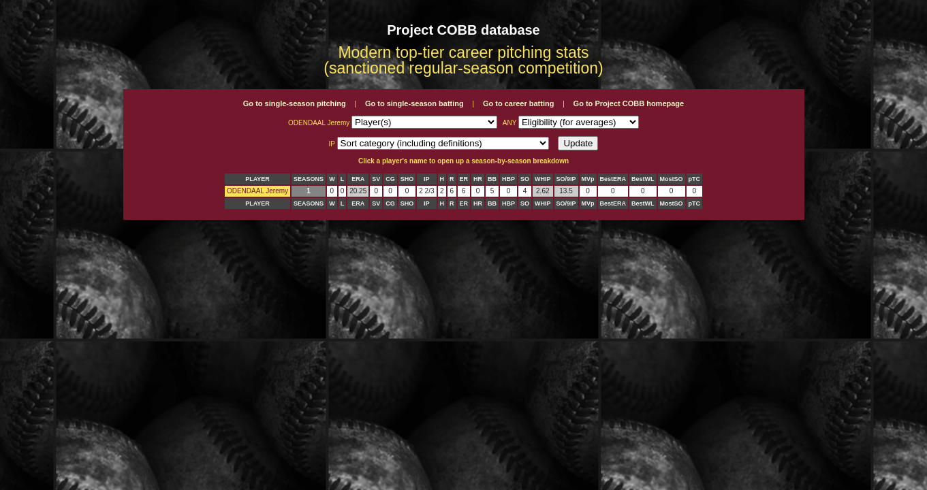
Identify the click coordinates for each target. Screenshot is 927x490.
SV (376, 179)
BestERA (613, 179)
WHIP (543, 179)
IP (427, 179)
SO (524, 179)
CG (390, 179)
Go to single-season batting (414, 103)
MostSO (671, 179)
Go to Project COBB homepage (629, 103)
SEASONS (309, 179)
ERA (357, 179)
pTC (695, 179)
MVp (588, 179)
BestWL (643, 179)
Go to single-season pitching (294, 103)
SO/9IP (566, 179)
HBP (508, 179)
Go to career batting (518, 103)
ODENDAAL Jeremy (257, 191)
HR (477, 179)
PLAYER (257, 179)
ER (464, 179)
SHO (407, 179)
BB (492, 179)
